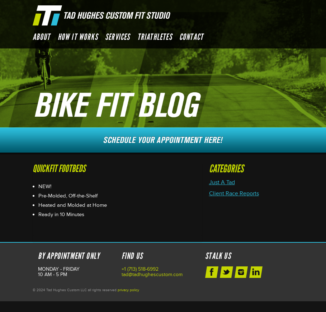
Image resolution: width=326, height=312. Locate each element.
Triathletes (154, 37)
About (42, 37)
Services (117, 37)
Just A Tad (222, 182)
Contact (191, 37)
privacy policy (128, 290)
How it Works (78, 37)
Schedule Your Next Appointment (163, 140)
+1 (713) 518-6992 (140, 269)
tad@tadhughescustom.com (152, 274)
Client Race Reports (234, 193)
